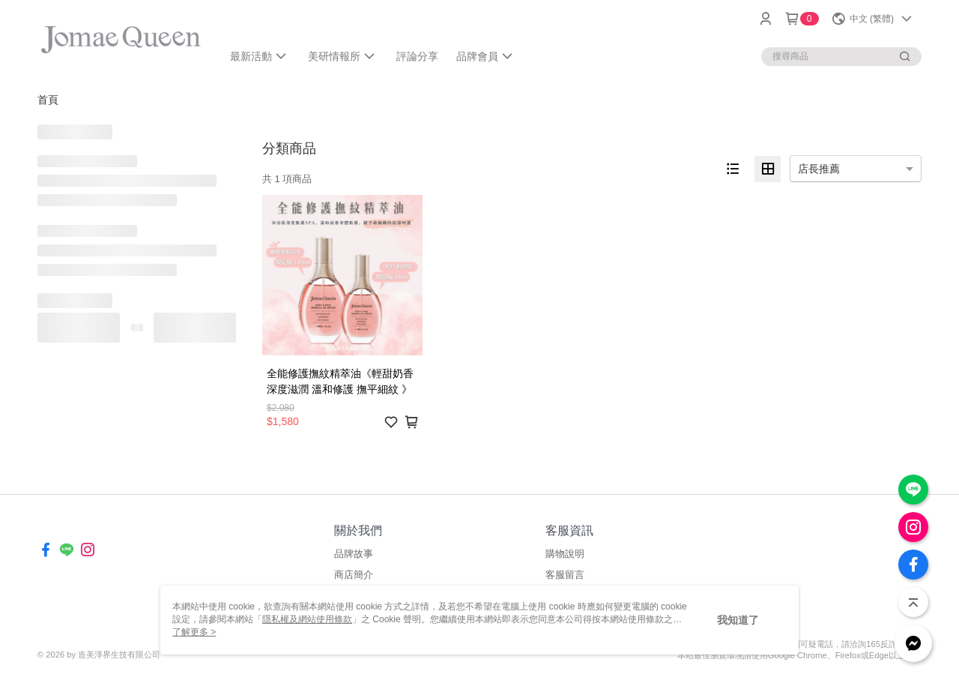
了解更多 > (194, 632)
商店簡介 (353, 574)
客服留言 (564, 574)
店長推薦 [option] (819, 169)
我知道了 (738, 620)
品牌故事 (353, 553)
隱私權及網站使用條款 (307, 619)
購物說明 (564, 553)
